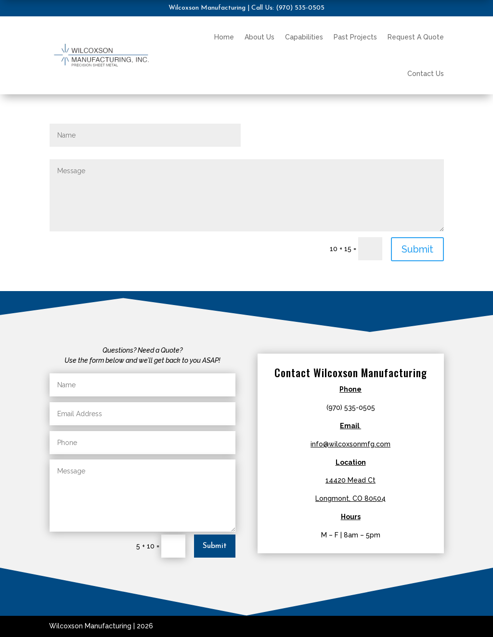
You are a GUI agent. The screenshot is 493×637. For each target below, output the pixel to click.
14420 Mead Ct (350, 480)
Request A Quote (416, 37)
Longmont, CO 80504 (350, 498)
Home (224, 37)
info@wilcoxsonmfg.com (350, 444)
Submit (417, 249)
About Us (259, 37)
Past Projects (355, 37)
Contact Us (425, 73)
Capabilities (304, 37)
